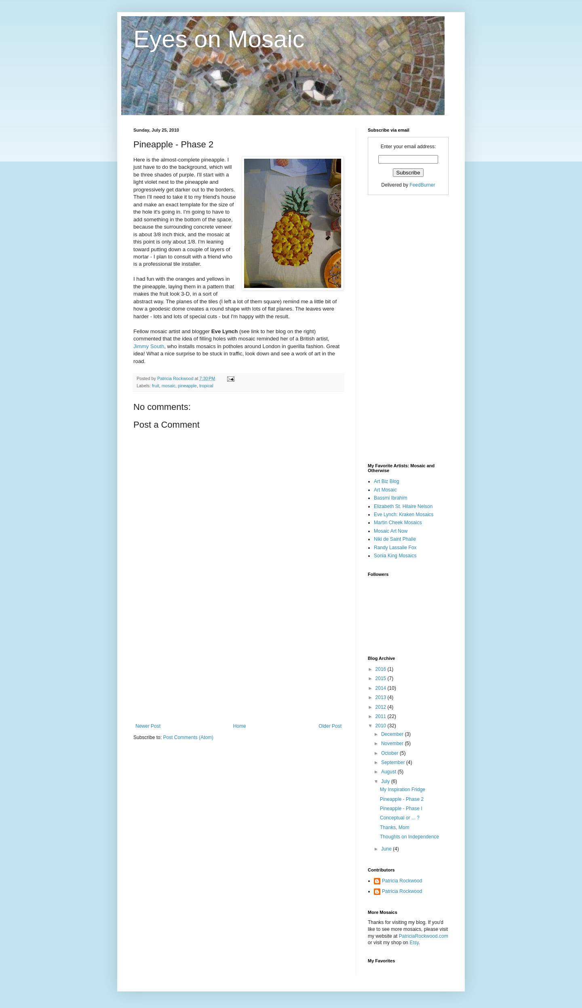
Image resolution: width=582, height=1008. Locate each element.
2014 (381, 688)
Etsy (413, 942)
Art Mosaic (385, 490)
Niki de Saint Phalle (395, 539)
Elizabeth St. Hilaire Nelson (403, 506)
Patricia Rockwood (402, 881)
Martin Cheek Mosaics (398, 522)
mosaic (168, 385)
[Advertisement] (238, 662)
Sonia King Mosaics (395, 556)
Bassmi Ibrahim (390, 498)
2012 (381, 707)
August (389, 772)
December (393, 734)
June (387, 849)
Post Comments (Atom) (188, 737)
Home (239, 726)
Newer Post (147, 726)
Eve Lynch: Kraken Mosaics (404, 514)
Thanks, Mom (394, 827)
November (393, 743)
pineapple (187, 385)
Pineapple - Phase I (401, 808)
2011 (381, 716)
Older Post (330, 726)
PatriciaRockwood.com (423, 936)
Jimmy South (148, 346)
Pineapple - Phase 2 (402, 799)
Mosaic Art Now (390, 531)
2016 (381, 669)
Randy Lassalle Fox (395, 547)
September (393, 762)
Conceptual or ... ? (400, 818)
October (390, 753)
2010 (381, 726)
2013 (381, 697)
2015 (381, 678)
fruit (155, 385)
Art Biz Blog (386, 481)
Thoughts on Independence (409, 837)
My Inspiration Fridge (402, 789)
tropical (206, 385)
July (386, 781)
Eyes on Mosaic (219, 38)
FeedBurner (422, 185)
